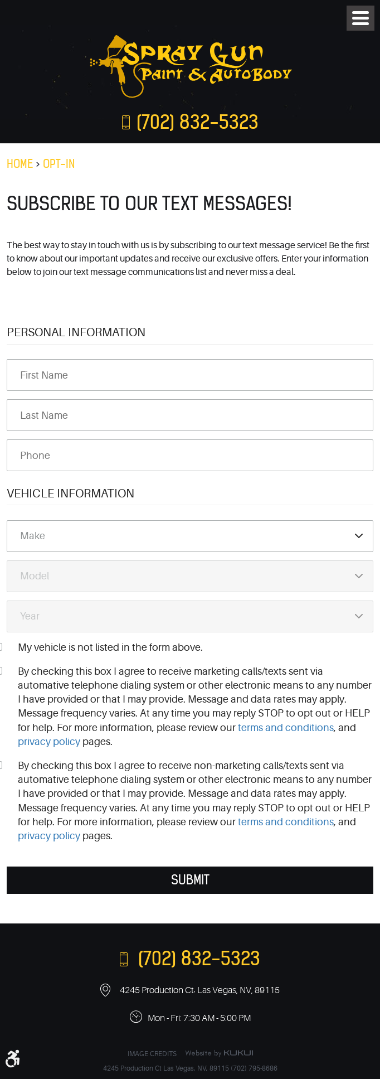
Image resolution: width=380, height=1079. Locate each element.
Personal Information (76, 332)
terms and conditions (286, 727)
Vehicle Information (70, 493)
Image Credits (152, 1054)
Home (20, 164)
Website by (219, 1053)
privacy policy (49, 741)
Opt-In (59, 164)
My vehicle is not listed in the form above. (110, 647)
